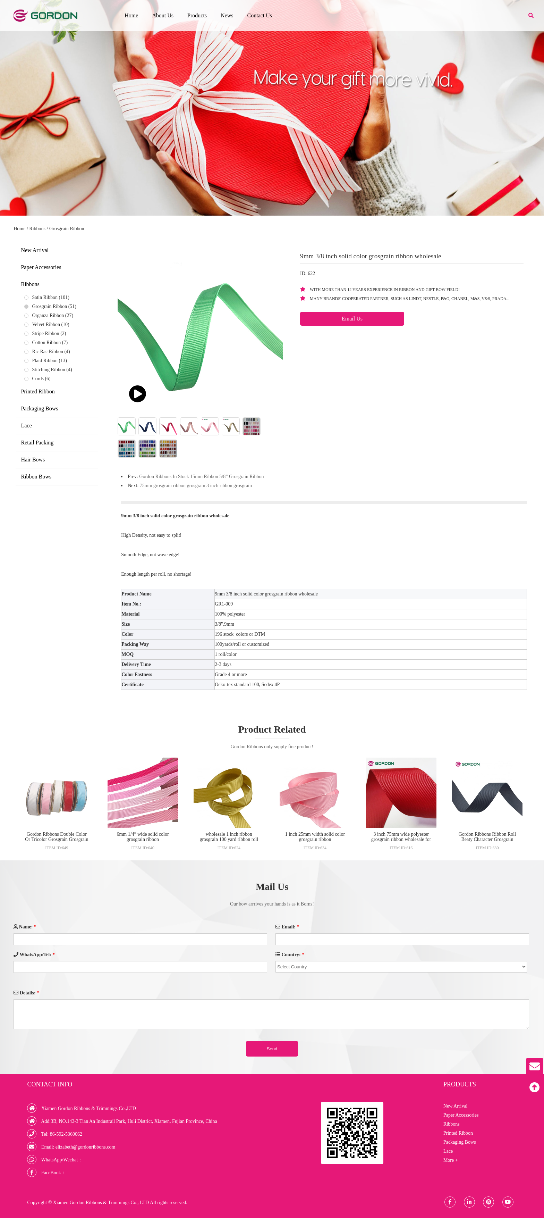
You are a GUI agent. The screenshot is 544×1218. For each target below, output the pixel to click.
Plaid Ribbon (45, 360)
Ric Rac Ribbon (47, 351)
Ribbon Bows (36, 476)
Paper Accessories (41, 267)
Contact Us (259, 15)
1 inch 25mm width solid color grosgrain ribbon (315, 837)
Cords (37, 378)
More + (450, 1160)
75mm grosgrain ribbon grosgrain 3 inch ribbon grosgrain (196, 485)
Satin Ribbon (45, 297)
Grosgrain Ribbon (66, 228)
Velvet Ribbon (46, 324)
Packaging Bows (39, 408)
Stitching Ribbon (48, 369)
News (227, 15)
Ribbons (37, 228)
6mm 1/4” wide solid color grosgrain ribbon (143, 837)
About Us (162, 15)
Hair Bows (33, 459)
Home (131, 15)
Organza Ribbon (48, 315)
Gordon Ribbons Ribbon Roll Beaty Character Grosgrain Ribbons (487, 839)
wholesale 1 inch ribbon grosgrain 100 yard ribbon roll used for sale (228, 839)
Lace (26, 425)
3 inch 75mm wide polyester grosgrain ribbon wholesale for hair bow (401, 839)
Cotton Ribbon (46, 342)
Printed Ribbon (37, 391)
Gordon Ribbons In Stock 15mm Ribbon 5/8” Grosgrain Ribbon (201, 476)
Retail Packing (37, 442)
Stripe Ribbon (45, 333)
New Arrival (35, 250)
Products (197, 15)
